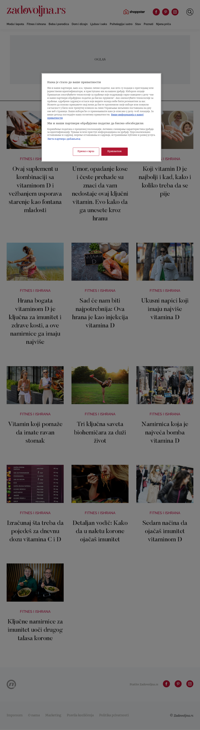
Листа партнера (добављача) (63, 139)
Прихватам (114, 152)
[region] (101, 117)
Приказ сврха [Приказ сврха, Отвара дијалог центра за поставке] (86, 152)
